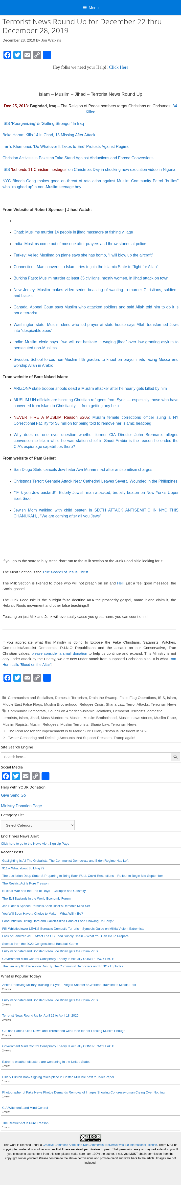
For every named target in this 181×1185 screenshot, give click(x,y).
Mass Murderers (54, 718)
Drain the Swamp (103, 698)
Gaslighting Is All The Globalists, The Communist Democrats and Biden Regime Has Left (65, 860)
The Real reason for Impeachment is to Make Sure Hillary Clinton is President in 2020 (78, 731)
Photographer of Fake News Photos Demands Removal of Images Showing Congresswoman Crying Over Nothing (83, 1092)
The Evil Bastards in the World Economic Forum (36, 898)
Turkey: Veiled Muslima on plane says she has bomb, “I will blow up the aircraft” (83, 255)
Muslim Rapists (15, 724)
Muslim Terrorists (74, 724)
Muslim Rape (165, 718)
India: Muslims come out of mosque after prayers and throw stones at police (80, 244)
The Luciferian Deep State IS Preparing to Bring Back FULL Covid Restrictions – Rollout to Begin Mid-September (82, 876)
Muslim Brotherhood (60, 704)
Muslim (76, 718)
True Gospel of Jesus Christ (65, 572)
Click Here (118, 67)
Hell (120, 583)
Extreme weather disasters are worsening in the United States (46, 1062)
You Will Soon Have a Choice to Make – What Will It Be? (42, 913)
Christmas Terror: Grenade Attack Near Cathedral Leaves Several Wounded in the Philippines (96, 481)
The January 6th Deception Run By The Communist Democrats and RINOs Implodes (62, 966)
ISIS (161, 698)
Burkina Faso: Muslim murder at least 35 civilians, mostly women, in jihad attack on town (91, 278)
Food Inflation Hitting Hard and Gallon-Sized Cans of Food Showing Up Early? (57, 921)
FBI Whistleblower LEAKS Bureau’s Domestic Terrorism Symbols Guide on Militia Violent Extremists (73, 928)
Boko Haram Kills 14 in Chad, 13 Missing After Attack (48, 135)
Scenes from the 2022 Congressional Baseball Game (40, 944)
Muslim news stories (135, 718)
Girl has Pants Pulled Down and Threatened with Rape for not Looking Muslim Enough (63, 1031)
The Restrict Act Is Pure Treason (25, 883)
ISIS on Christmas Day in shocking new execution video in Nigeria (88, 169)
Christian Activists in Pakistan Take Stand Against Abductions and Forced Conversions (78, 158)
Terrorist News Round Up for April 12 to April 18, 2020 (40, 1015)
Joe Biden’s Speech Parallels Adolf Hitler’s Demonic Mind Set (46, 906)
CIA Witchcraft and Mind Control (25, 1108)
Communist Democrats (27, 711)
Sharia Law (115, 704)
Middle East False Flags (22, 704)
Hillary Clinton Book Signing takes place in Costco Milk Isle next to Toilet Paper (58, 1077)
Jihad (34, 718)
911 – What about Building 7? (23, 868)
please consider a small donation (59, 653)
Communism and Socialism (30, 698)
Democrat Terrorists (129, 711)
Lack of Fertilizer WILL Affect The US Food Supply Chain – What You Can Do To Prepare (65, 936)
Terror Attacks (137, 704)
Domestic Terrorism (71, 698)
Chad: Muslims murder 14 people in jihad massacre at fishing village (73, 232)
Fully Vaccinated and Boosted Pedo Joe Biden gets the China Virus (50, 951)
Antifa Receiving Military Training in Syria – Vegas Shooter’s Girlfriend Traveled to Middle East (69, 985)
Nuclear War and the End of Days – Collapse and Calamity (44, 891)
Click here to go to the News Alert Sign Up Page (35, 843)
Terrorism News (164, 704)
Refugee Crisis (91, 704)
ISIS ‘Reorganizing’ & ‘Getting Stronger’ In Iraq (43, 123)
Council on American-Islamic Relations (79, 711)
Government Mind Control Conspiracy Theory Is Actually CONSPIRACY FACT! (58, 959)
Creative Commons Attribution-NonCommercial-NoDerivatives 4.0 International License (100, 1145)
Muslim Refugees (44, 724)
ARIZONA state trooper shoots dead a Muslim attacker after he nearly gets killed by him (90, 388)
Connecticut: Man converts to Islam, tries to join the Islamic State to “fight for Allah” (86, 267)
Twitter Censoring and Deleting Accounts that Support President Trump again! (71, 738)
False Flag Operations (137, 698)
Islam (171, 698)
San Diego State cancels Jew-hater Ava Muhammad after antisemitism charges (83, 469)
